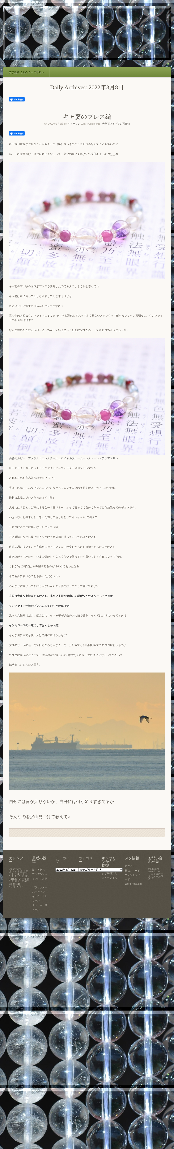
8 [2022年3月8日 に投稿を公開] (12, 876)
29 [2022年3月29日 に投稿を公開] (13, 884)
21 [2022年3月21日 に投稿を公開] (10, 881)
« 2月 (12, 886)
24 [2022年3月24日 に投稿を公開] (18, 881)
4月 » (20, 886)
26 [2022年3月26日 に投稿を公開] (24, 881)
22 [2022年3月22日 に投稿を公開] (13, 881)
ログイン (130, 866)
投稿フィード (132, 870)
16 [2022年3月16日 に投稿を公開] (16, 879)
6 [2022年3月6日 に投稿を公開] (26, 874)
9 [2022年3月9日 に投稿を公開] (15, 876)
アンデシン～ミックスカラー (39, 878)
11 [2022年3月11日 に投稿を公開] (21, 876)
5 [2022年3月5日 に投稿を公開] (24, 874)
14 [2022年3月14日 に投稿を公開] (10, 879)
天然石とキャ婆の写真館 (116, 123)
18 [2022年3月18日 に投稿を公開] (21, 879)
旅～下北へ (38, 869)
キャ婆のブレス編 (87, 116)
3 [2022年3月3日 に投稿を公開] (18, 874)
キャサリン (74, 123)
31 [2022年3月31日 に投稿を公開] (18, 884)
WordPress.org (133, 883)
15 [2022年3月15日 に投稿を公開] (13, 879)
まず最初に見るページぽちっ (26, 72)
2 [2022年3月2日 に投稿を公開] (15, 874)
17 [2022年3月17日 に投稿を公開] (18, 879)
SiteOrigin (93, 929)
